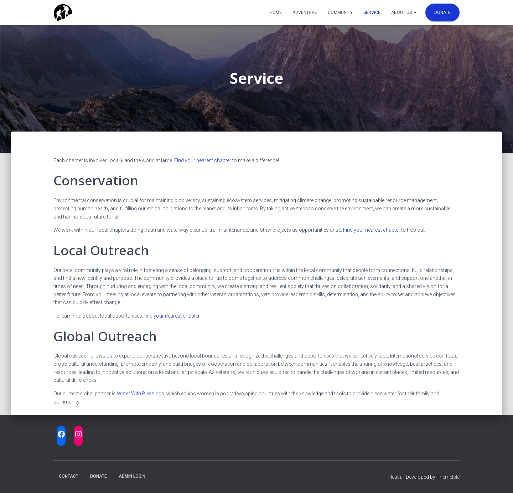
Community (340, 12)
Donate (442, 12)
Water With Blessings (140, 393)
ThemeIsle (448, 477)
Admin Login (132, 476)
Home (276, 12)
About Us (403, 12)
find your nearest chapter (172, 316)
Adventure (304, 12)
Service (371, 12)
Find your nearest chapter (202, 160)
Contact (68, 476)
